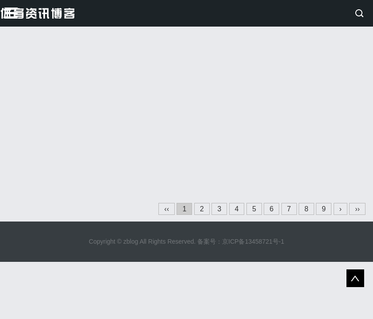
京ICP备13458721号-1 (253, 241)
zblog (130, 241)
